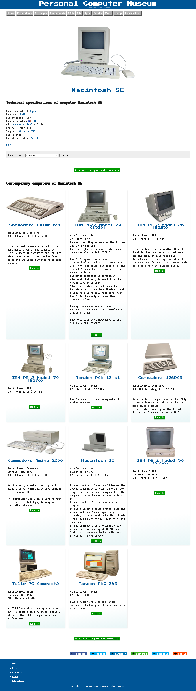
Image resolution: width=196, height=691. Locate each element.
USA (32, 121)
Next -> (11, 144)
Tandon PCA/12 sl (98, 377)
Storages (41, 13)
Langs (118, 13)
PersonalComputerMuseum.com (98, 8)
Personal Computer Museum (98, 3)
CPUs (71, 13)
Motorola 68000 (22, 124)
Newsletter (133, 13)
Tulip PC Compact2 (35, 583)
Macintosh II (98, 460)
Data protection (18, 681)
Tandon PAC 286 (98, 583)
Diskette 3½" (27, 131)
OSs (79, 13)
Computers (24, 13)
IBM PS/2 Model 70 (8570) (35, 379)
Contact (15, 668)
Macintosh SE (98, 90)
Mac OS (35, 138)
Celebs (97, 13)
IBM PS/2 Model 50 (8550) (160, 462)
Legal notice (17, 672)
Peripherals (57, 13)
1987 (22, 114)
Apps (87, 13)
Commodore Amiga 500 (35, 225)
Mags (108, 13)
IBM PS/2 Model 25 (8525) (160, 226)
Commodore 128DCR (160, 377)
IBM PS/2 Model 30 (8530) (98, 226)
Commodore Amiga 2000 (35, 460)
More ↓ (34, 268)
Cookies (15, 677)
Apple (33, 111)
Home (10, 13)
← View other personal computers (97, 170)
